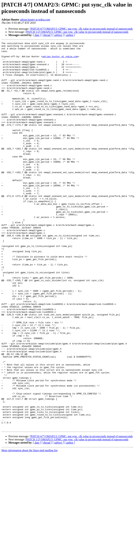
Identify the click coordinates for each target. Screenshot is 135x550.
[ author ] (70, 35)
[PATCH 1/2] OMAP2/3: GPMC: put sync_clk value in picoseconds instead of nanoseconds (77, 31)
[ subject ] (58, 35)
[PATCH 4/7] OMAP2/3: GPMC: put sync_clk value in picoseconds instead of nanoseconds (81, 28)
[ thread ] (47, 35)
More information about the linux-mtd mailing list (29, 527)
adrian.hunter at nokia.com (35, 19)
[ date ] (37, 35)
